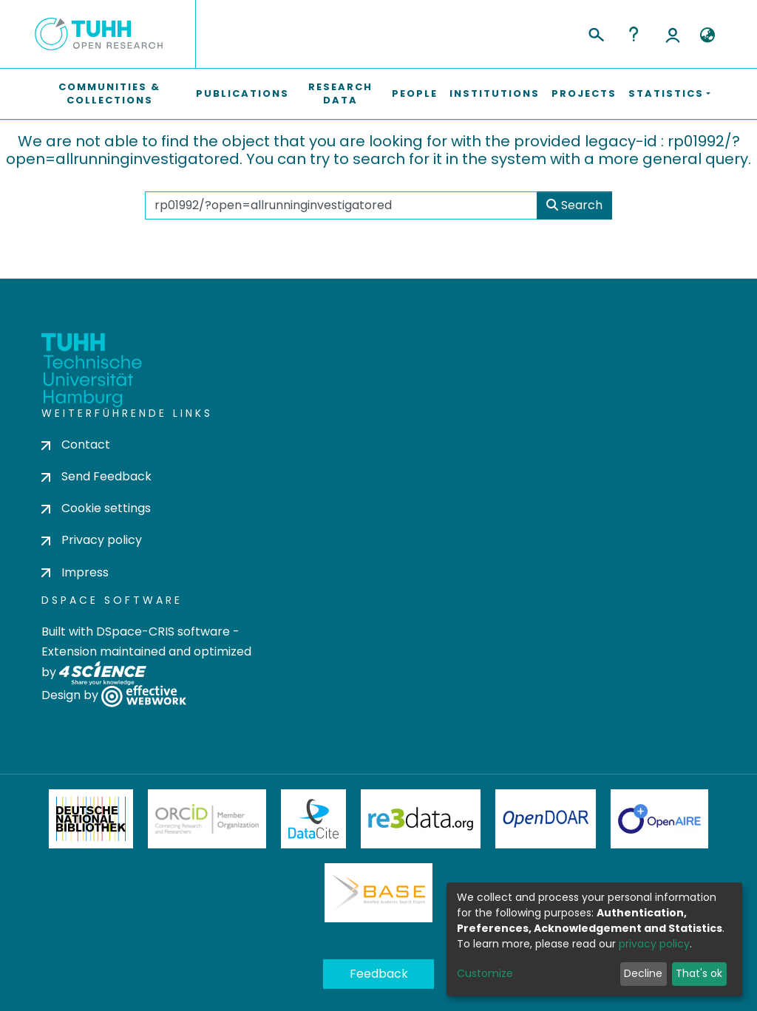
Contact (75, 444)
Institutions (494, 93)
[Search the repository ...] (341, 205)
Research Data (340, 93)
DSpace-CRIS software (163, 631)
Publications (242, 93)
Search (574, 205)
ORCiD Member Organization (207, 819)
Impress (75, 572)
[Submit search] (595, 32)
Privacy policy (91, 539)
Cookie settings (96, 508)
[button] (707, 35)
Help (633, 34)
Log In (672, 34)
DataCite (313, 819)
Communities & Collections (109, 93)
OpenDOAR (545, 819)
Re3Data (420, 818)
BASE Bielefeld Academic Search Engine (378, 892)
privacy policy (654, 943)
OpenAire (659, 819)
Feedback (379, 973)
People (415, 93)
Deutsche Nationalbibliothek (91, 819)
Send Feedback (96, 476)
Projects (584, 93)
